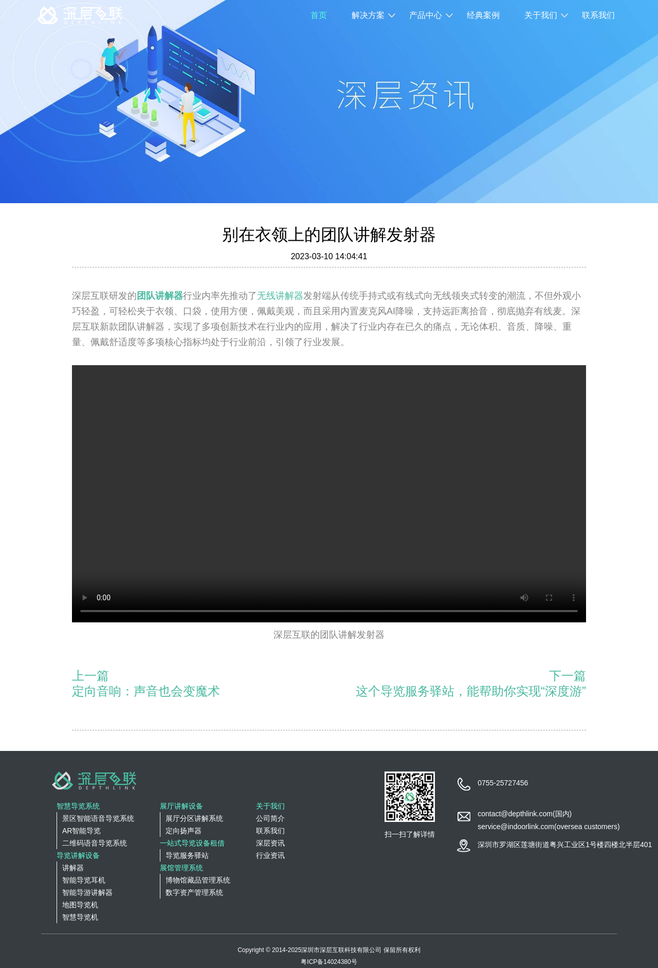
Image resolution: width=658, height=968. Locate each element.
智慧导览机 (80, 917)
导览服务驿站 (187, 855)
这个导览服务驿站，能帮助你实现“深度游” (471, 691)
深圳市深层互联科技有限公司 (341, 950)
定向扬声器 (184, 831)
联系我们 (598, 15)
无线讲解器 (280, 296)
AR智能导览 (81, 831)
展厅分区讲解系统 (194, 818)
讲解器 (73, 868)
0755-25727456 (503, 783)
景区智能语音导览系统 (98, 818)
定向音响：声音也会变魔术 (146, 691)
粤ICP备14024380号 (329, 961)
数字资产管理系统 (194, 892)
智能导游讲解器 (87, 892)
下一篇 (567, 676)
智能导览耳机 (83, 880)
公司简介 (270, 818)
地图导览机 (80, 905)
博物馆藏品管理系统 (198, 880)
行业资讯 (270, 855)
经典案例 (483, 15)
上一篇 (90, 676)
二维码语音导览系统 (94, 843)
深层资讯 (270, 843)
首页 (318, 15)
